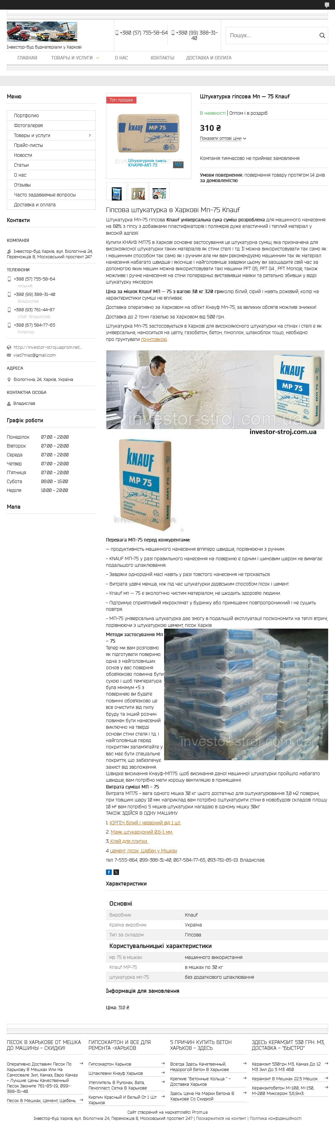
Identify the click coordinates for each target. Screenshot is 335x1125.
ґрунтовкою (154, 339)
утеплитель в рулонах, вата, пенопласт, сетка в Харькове (118, 1085)
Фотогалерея (28, 125)
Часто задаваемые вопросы (45, 194)
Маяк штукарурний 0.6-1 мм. (142, 832)
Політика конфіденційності (276, 1118)
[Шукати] (322, 35)
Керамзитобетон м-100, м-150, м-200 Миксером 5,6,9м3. (283, 1090)
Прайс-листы (28, 145)
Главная (27, 57)
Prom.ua (200, 1112)
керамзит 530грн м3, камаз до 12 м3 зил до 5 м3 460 (286, 1066)
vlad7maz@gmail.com (34, 355)
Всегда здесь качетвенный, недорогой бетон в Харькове (199, 1066)
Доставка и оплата (208, 57)
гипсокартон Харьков (110, 1064)
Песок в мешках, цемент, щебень (41, 1100)
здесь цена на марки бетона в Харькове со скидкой (202, 1096)
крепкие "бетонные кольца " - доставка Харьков (200, 1081)
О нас (121, 57)
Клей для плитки (128, 841)
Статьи (21, 165)
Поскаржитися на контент (221, 1118)
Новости (23, 155)
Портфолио (26, 115)
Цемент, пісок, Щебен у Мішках (143, 850)
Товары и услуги (72, 57)
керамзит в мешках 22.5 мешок (285, 1078)
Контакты (162, 57)
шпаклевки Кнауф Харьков (116, 1073)
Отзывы (22, 185)
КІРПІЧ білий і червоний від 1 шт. (145, 822)
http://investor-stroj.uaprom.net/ (48, 347)
